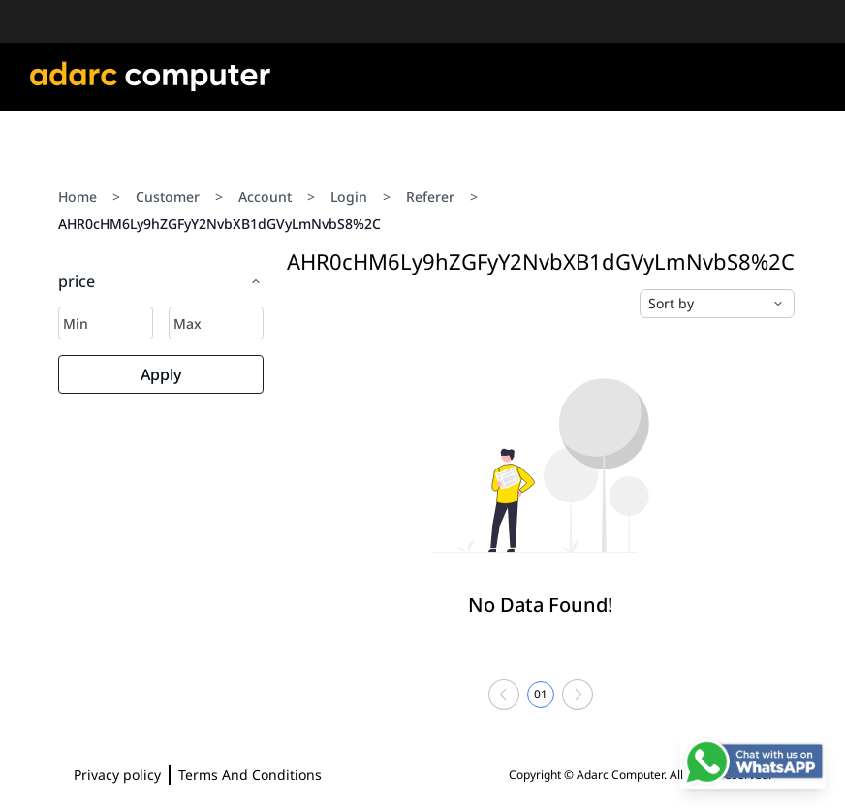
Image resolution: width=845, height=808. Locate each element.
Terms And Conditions (250, 774)
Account (265, 196)
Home (77, 196)
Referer (430, 196)
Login (348, 196)
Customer (168, 196)
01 (541, 694)
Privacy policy (117, 774)
